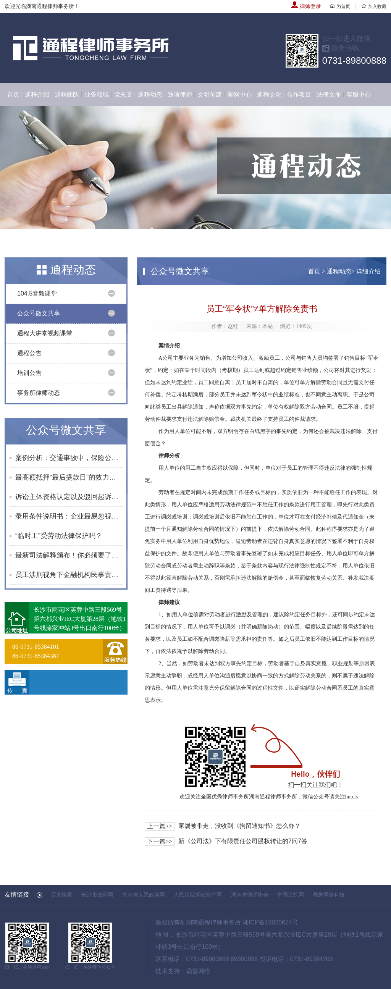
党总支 (123, 94)
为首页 (340, 6)
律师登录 (306, 6)
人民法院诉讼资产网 (198, 895)
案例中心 (239, 94)
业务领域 (96, 94)
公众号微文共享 (38, 313)
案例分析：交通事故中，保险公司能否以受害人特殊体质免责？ (69, 458)
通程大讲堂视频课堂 (44, 333)
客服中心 (358, 94)
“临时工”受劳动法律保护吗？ (58, 536)
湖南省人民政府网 (143, 895)
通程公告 (29, 353)
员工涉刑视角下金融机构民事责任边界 (69, 575)
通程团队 (67, 94)
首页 (13, 94)
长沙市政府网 (97, 895)
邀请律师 (180, 94)
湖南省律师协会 (249, 895)
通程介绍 (37, 94)
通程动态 (150, 94)
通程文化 (269, 94)
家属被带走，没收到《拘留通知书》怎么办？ (239, 826)
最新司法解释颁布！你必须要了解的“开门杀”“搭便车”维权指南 (69, 555)
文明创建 (209, 94)
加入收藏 (374, 6)
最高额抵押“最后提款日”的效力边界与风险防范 (69, 477)
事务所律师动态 (38, 392)
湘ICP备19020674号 (270, 922)
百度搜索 (61, 895)
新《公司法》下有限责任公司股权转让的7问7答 (242, 841)
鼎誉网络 (198, 971)
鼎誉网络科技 (329, 895)
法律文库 (329, 94)
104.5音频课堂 (37, 293)
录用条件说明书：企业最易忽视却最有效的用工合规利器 (69, 516)
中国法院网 (290, 895)
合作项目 (299, 94)
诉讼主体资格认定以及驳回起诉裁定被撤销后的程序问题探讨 (69, 497)
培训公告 (29, 373)
